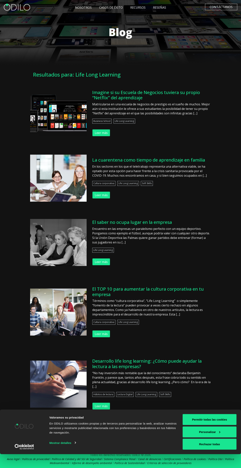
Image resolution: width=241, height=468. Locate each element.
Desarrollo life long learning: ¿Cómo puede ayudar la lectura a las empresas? (147, 363)
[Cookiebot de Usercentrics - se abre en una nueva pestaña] (24, 460)
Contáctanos (221, 7)
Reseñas (159, 7)
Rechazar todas (209, 458)
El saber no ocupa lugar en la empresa (132, 222)
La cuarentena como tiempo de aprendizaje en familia (148, 160)
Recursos (138, 7)
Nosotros (83, 7)
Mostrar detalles (60, 456)
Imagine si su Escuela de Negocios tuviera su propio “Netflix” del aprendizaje (146, 95)
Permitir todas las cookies (209, 433)
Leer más (101, 133)
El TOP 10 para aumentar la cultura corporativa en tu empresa (148, 291)
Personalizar (209, 445)
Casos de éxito (111, 7)
